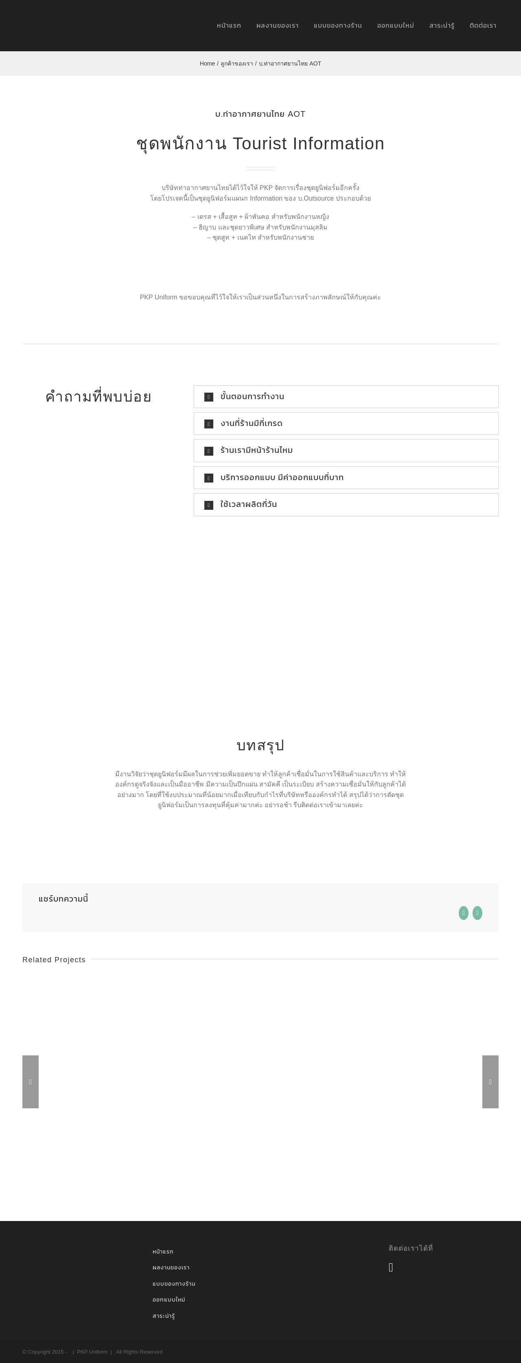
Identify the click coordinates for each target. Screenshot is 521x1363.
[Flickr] (405, 1267)
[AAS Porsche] (99, 980)
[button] (346, 397)
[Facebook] (391, 1267)
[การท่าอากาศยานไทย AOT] (260, 980)
